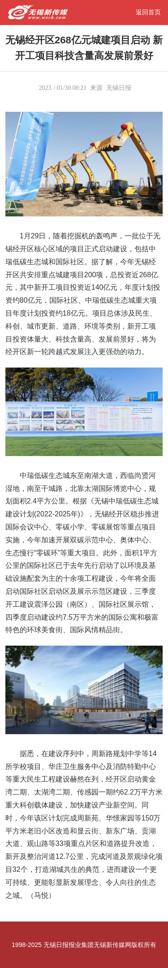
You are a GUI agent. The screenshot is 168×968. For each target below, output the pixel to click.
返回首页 (148, 12)
